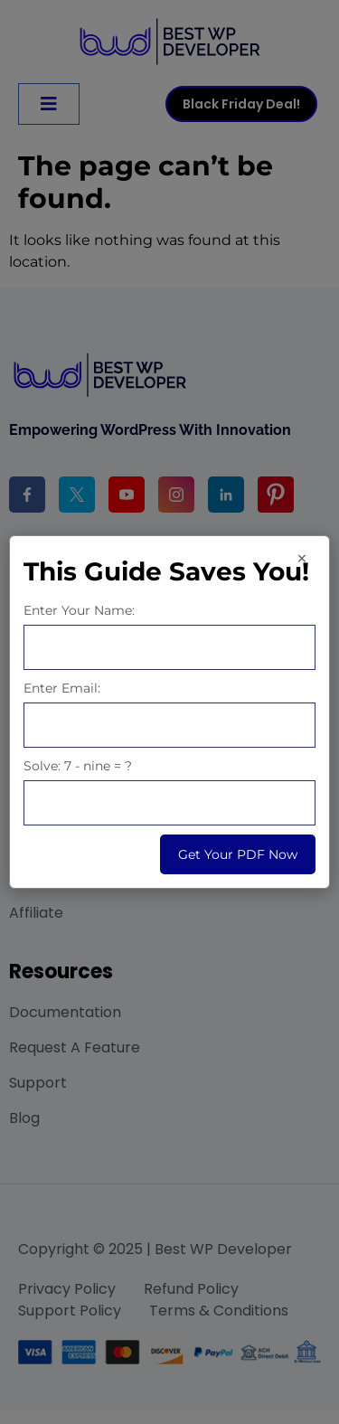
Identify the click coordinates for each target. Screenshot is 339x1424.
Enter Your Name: (79, 610)
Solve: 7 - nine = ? (78, 766)
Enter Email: (62, 688)
